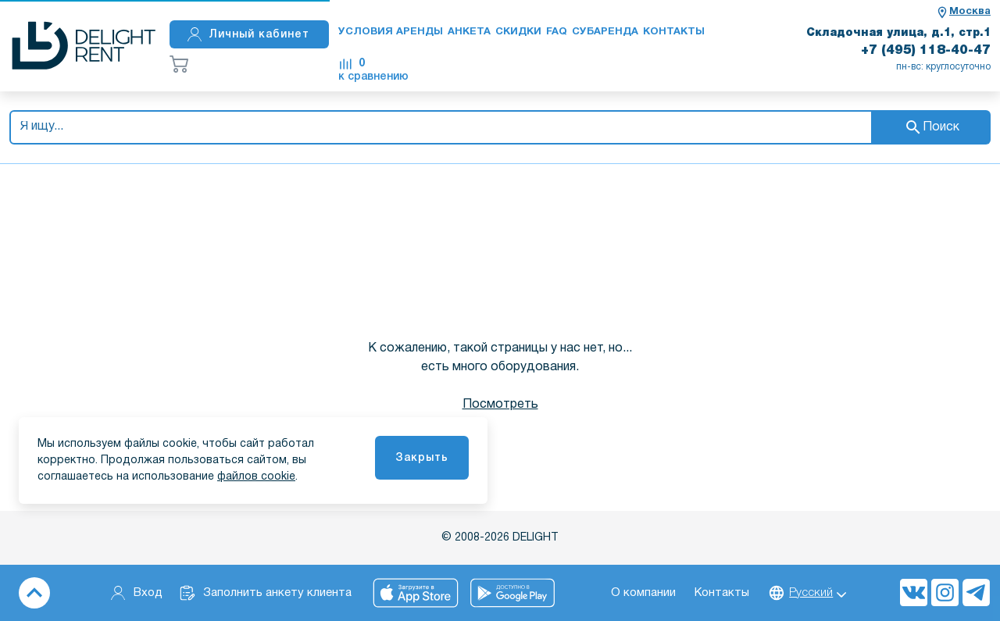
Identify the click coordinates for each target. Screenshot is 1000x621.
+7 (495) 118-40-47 (926, 50)
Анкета (469, 32)
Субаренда (605, 32)
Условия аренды (390, 32)
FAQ (556, 32)
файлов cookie (256, 477)
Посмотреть (500, 404)
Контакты (674, 32)
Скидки (518, 32)
